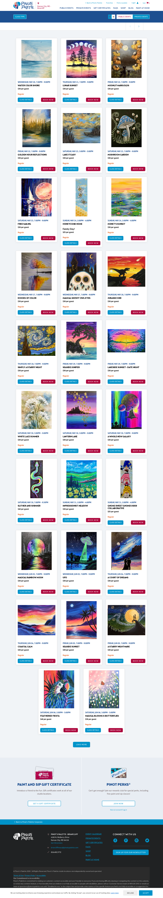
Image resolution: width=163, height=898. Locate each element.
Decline (130, 893)
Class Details (26, 100)
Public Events (66, 8)
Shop (123, 8)
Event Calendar (94, 834)
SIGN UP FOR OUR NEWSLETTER (131, 852)
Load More (81, 744)
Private (141, 17)
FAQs (115, 8)
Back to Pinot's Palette (94, 3)
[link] (138, 26)
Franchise (109, 3)
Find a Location (122, 3)
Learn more (115, 893)
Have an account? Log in (118, 810)
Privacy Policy (30, 876)
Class (20, 17)
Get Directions (56, 843)
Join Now (118, 803)
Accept (146, 893)
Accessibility (41, 876)
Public (124, 17)
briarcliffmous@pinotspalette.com (64, 847)
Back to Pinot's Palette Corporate (29, 822)
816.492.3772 (56, 852)
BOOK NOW (48, 100)
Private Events (83, 8)
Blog (130, 8)
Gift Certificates (102, 8)
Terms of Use (18, 876)
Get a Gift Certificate (44, 803)
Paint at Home (143, 8)
